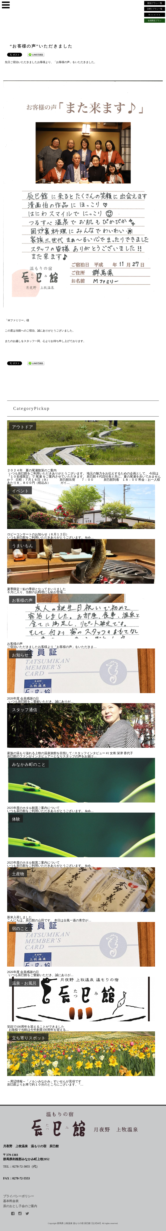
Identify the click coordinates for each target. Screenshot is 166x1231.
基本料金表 (11, 1201)
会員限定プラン (154, 20)
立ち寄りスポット (29, 1038)
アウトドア (22, 427)
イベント (20, 491)
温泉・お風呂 (24, 983)
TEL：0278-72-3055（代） (21, 1166)
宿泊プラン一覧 (154, 3)
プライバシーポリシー (18, 1196)
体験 (16, 819)
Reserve (155, 15)
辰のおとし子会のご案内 (20, 1206)
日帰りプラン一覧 (154, 9)
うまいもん (22, 545)
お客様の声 (22, 600)
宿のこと (20, 928)
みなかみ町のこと (29, 764)
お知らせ (20, 655)
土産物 (18, 874)
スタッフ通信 (24, 709)
